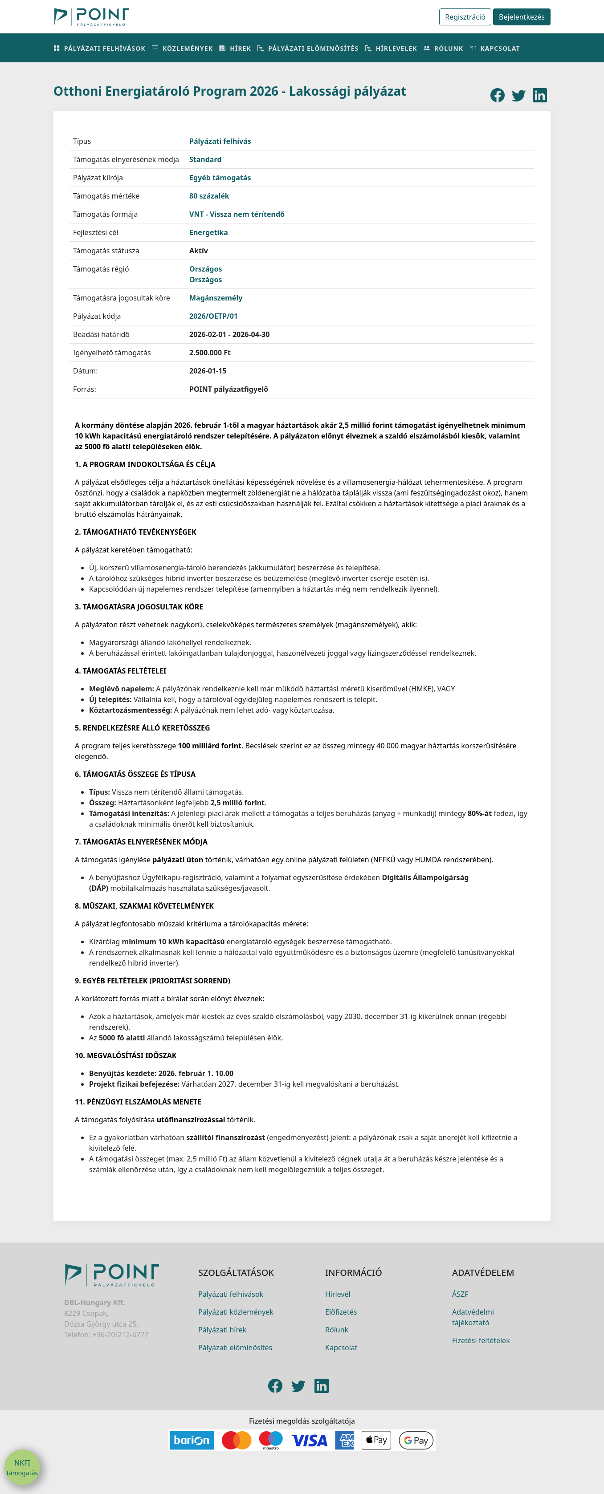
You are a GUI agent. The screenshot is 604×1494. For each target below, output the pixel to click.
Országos (205, 269)
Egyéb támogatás (220, 178)
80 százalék (209, 196)
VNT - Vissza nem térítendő (237, 214)
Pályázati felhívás (220, 141)
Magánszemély (215, 298)
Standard (205, 159)
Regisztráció (465, 17)
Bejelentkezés (522, 17)
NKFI (22, 1468)
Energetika (208, 232)
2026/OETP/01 (213, 316)
